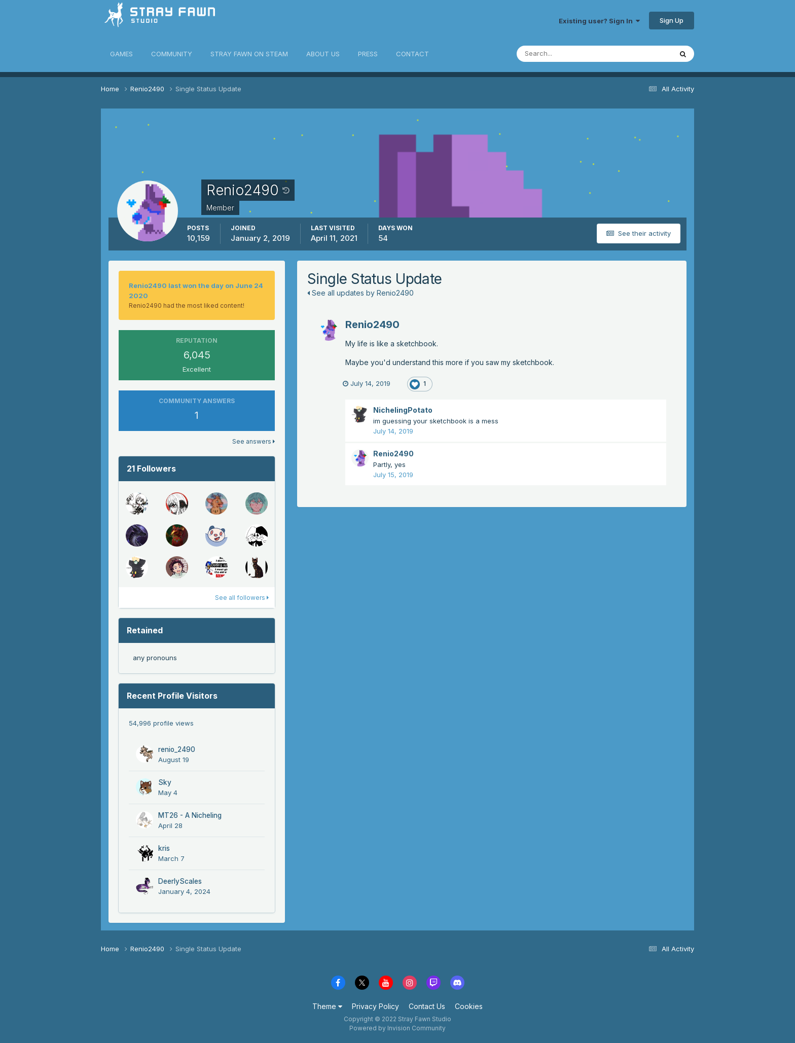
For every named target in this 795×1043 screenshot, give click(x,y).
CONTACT (412, 54)
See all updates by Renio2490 (360, 293)
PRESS (368, 54)
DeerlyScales (180, 881)
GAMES (121, 54)
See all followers (242, 597)
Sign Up (671, 20)
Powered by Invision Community (397, 1028)
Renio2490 (372, 324)
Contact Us (427, 1006)
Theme (327, 1006)
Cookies (469, 1006)
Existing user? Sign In (599, 21)
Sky (164, 782)
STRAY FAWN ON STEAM (249, 54)
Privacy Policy (375, 1006)
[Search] (561, 54)
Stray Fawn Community (161, 20)
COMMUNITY (171, 54)
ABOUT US (323, 54)
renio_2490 (176, 749)
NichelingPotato (402, 410)
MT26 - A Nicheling (190, 815)
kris (164, 848)
